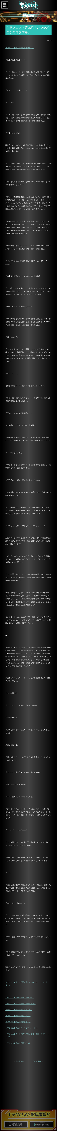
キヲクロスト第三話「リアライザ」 (18, 1010)
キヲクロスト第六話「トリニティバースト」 (22, 1028)
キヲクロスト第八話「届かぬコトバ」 (19, 48)
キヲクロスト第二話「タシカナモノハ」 (20, 1004)
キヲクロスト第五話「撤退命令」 (18, 1022)
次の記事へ (37, 1061)
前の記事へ (20, 1061)
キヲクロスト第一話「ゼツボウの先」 (19, 997)
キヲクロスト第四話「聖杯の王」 (18, 1016)
